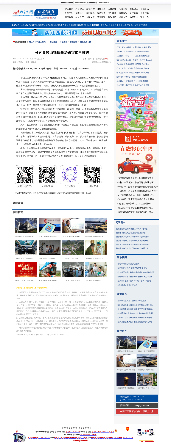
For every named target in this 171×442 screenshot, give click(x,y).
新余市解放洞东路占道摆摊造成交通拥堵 (132, 237)
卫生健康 (112, 13)
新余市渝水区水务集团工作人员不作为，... (133, 229)
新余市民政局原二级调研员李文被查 (132, 301)
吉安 (129, 25)
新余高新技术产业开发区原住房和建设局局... (135, 322)
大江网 (56, 25)
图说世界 (122, 331)
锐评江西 (90, 9)
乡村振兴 (123, 13)
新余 (120, 25)
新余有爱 (79, 17)
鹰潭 (145, 25)
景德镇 (111, 25)
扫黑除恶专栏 (85, 42)
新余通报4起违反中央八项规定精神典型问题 (135, 313)
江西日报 (24, 25)
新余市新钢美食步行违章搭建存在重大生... (133, 248)
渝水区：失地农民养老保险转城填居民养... (133, 244)
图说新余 (69, 17)
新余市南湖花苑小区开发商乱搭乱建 (130, 233)
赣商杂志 (72, 25)
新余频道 (53, 42)
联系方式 (147, 411)
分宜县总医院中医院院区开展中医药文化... (133, 73)
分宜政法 (73, 42)
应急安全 (123, 17)
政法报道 (101, 13)
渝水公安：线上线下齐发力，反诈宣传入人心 (135, 60)
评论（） (107, 59)
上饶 (124, 25)
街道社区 (144, 17)
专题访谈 (112, 9)
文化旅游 (101, 17)
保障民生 (79, 13)
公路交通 (90, 17)
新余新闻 (69, 9)
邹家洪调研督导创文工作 (127, 285)
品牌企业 (134, 17)
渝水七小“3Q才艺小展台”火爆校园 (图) (132, 77)
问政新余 (79, 9)
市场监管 (123, 9)
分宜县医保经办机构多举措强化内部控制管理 (136, 272)
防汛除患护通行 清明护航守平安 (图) (132, 268)
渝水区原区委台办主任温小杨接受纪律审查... (135, 305)
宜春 (137, 25)
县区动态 (101, 9)
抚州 (133, 25)
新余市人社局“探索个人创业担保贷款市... (133, 81)
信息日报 (32, 25)
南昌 (102, 25)
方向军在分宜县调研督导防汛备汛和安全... (133, 64)
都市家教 (80, 25)
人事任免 (69, 13)
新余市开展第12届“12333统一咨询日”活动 (134, 281)
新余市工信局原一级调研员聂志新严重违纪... (135, 318)
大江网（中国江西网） (38, 42)
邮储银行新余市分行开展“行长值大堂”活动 (135, 277)
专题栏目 (63, 42)
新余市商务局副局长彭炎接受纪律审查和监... (135, 309)
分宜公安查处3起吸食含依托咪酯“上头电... (133, 68)
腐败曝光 (90, 13)
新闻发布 (144, 9)
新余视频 (144, 13)
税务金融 (112, 17)
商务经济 (134, 9)
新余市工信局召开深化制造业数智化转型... (133, 51)
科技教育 (134, 13)
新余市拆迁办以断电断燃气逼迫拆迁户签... (133, 241)
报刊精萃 (87, 25)
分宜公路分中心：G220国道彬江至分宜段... (134, 56)
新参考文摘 (63, 25)
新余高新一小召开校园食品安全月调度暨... (133, 85)
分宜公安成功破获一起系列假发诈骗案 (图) (134, 47)
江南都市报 (40, 25)
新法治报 (49, 25)
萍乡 (141, 25)
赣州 (116, 25)
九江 (106, 25)
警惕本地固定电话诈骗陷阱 (128, 264)
